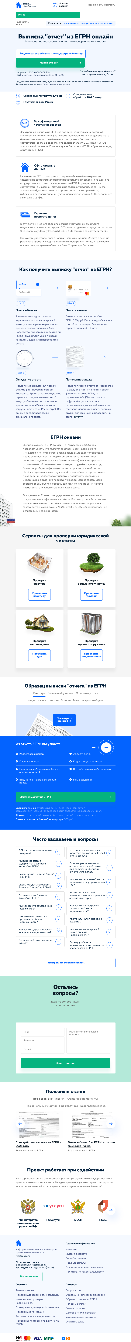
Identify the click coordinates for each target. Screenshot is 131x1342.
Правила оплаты (76, 1246)
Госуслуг (78, 400)
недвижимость (71, 15)
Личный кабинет (110, 5)
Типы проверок (25, 1274)
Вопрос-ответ (74, 1274)
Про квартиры (68, 1089)
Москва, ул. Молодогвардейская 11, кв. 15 (44, 58)
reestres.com (23, 1239)
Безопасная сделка (93, 1089)
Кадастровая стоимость (43, 684)
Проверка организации (30, 1295)
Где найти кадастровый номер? (98, 55)
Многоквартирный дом (88, 684)
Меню (83, 5)
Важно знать (52, 5)
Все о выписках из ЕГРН (48, 1082)
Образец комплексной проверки (85, 1278)
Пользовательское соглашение (84, 1251)
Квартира (39, 676)
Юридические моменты (82, 1082)
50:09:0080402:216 (40, 56)
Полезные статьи (76, 1287)
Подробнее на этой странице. (56, 68)
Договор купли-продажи (81, 1296)
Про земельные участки (41, 1089)
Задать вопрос (65, 1046)
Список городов (75, 1292)
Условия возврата (76, 1237)
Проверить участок (91, 578)
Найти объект (100, 46)
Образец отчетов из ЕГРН (81, 1283)
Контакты (66, 5)
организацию (105, 15)
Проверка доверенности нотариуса (37, 1278)
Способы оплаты (76, 1242)
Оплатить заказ (75, 1305)
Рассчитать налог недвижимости (35, 1300)
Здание (66, 684)
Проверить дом (39, 638)
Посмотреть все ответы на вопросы (65, 946)
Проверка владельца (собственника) (37, 1291)
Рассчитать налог (22, 15)
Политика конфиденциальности (85, 1255)
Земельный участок (60, 676)
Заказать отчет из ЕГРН (35, 780)
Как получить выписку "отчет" (98, 58)
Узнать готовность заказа (81, 1301)
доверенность (89, 15)
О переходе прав (87, 676)
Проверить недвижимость (91, 638)
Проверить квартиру (39, 578)
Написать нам (29, 1260)
